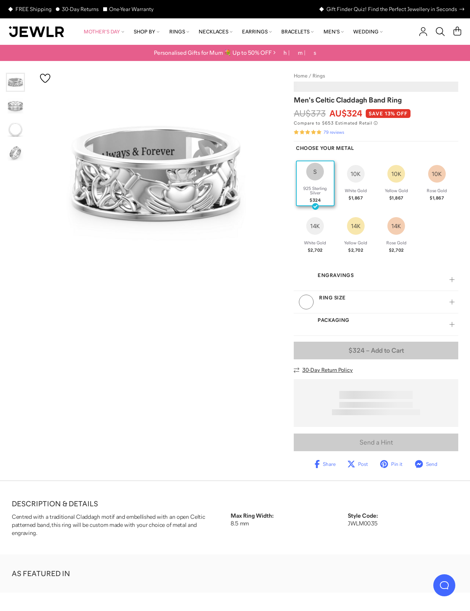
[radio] (315, 183)
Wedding (368, 31)
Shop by (146, 31)
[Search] (440, 31)
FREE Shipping (33, 9)
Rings (179, 31)
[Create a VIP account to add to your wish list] (45, 78)
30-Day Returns (80, 9)
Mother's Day (104, 31)
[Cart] (457, 31)
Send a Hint (376, 442)
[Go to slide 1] (15, 82)
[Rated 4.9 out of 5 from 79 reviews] (319, 132)
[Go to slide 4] (15, 152)
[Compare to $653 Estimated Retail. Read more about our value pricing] (335, 123)
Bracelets (297, 31)
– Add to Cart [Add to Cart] (376, 350)
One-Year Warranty (131, 9)
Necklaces (215, 31)
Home (300, 75)
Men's (333, 31)
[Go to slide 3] (15, 129)
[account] (423, 31)
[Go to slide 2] (15, 105)
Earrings (257, 31)
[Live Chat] (444, 585)
